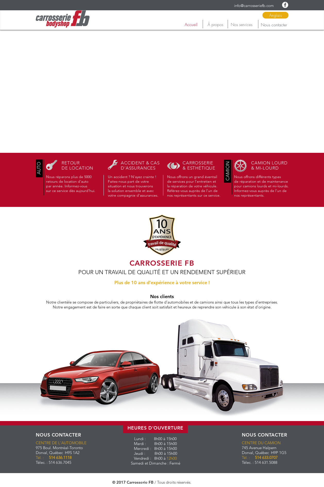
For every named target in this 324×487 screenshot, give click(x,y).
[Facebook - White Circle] (285, 5)
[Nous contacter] (273, 25)
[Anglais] (275, 15)
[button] (39, 168)
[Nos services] (241, 24)
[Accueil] (191, 24)
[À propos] (215, 24)
